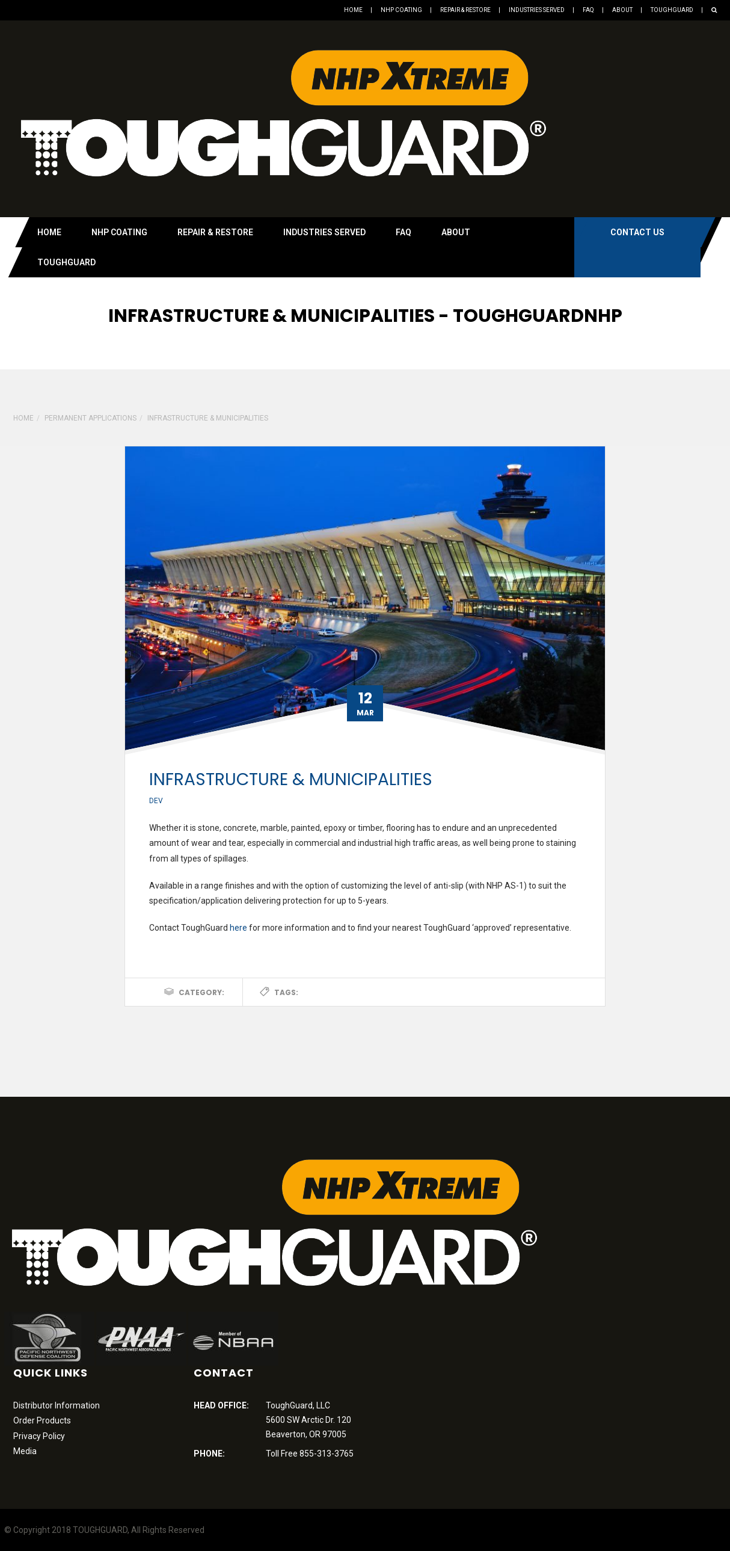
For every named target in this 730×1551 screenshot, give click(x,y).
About (622, 10)
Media (25, 1451)
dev (156, 801)
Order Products (42, 1420)
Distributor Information (56, 1405)
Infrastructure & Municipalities (290, 779)
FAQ (588, 10)
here (238, 928)
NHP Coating (401, 10)
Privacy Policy (39, 1436)
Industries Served (537, 10)
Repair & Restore (465, 10)
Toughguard (672, 10)
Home (353, 10)
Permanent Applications (90, 418)
